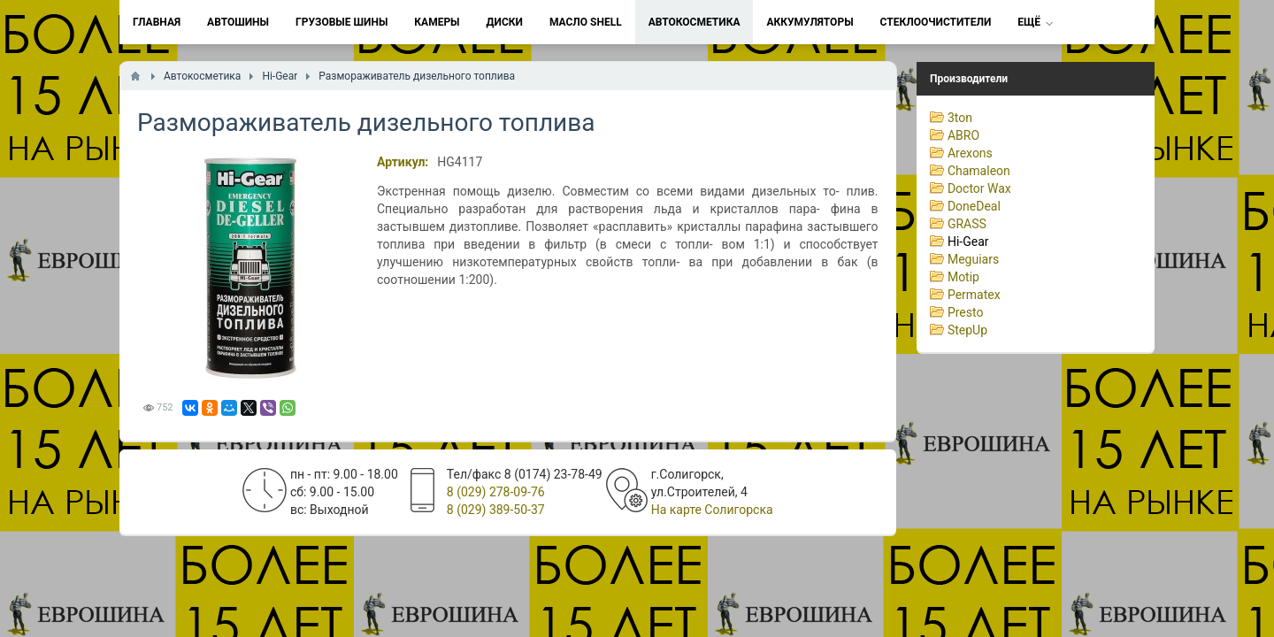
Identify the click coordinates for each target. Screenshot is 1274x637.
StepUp (967, 330)
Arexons (970, 153)
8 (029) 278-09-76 (496, 492)
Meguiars (973, 259)
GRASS (967, 224)
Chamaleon (979, 171)
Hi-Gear (968, 241)
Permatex (974, 295)
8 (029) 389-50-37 (496, 510)
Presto (966, 312)
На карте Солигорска (712, 510)
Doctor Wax (979, 188)
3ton (960, 118)
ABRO (963, 135)
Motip (963, 277)
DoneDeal (974, 206)
